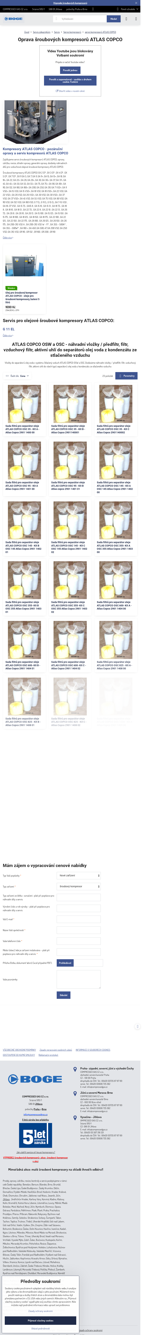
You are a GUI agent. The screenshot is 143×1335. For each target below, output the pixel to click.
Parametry (126, 376)
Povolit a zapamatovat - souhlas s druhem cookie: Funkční (70, 80)
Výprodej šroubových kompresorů (70, 2)
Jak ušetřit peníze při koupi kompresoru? (35, 1152)
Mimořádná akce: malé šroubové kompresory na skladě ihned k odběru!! (55, 1169)
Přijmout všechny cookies (40, 1320)
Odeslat (63, 995)
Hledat (113, 18)
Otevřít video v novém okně (70, 90)
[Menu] (136, 18)
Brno (44, 1109)
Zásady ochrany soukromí (90, 1330)
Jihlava (38, 1103)
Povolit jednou (70, 70)
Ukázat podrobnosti (40, 1328)
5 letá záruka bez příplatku (35, 1119)
